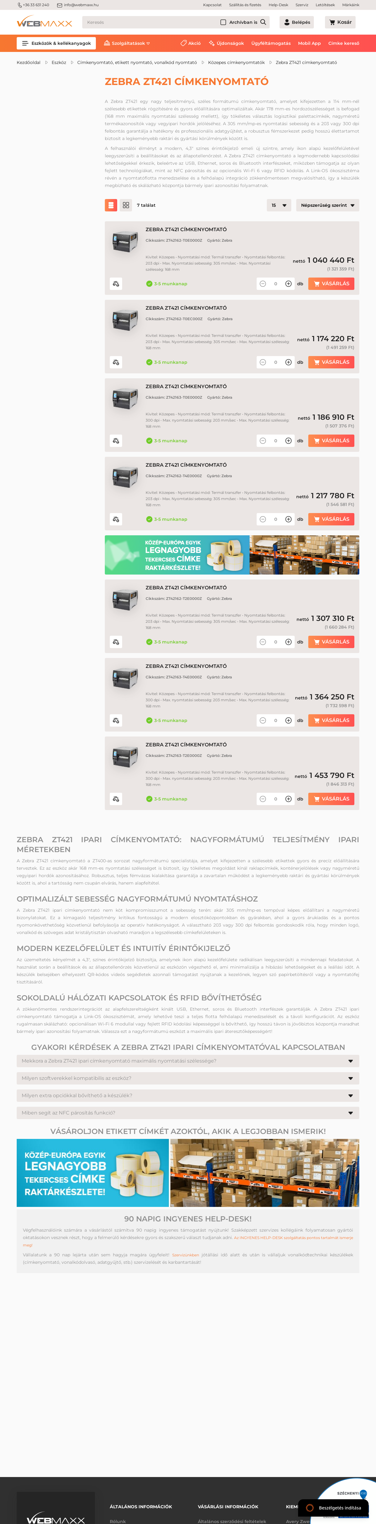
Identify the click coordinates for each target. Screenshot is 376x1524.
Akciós (39, 134)
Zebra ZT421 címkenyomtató (306, 62)
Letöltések (325, 4)
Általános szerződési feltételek (232, 1517)
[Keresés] (187, 22)
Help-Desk (278, 4)
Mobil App (309, 43)
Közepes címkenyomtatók (236, 62)
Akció (194, 43)
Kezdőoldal (29, 62)
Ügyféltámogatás (271, 43)
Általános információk (141, 1504)
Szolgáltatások (128, 43)
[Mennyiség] (275, 284)
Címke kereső (343, 43)
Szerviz (302, 4)
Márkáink (350, 4)
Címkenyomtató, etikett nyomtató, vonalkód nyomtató (137, 62)
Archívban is (266, 22)
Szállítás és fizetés (245, 4)
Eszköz (59, 62)
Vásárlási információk (228, 1504)
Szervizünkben (185, 1294)
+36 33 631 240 (33, 5)
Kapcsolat (212, 4)
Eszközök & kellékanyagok (56, 43)
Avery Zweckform (306, 1517)
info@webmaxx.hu (78, 5)
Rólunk (118, 1517)
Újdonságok (230, 43)
